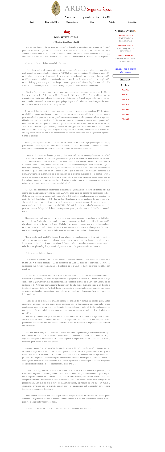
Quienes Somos (72, 22)
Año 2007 (125, 119)
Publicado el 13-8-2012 (125, 45)
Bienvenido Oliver (52, 22)
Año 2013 (125, 90)
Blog (92, 22)
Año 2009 (125, 109)
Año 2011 (125, 100)
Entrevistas (132, 22)
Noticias (112, 22)
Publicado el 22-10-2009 (125, 56)
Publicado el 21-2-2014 (125, 35)
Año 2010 (125, 105)
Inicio (32, 22)
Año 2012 (125, 95)
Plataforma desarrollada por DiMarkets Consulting (85, 446)
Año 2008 (125, 114)
